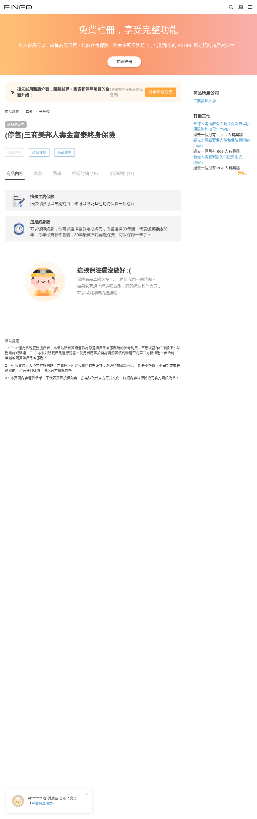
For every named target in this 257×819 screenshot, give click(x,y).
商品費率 (64, 150)
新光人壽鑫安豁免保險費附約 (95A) (35, 492)
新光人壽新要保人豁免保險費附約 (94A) (38, 481)
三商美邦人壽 (16, 447)
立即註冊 (124, 61)
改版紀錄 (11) (121, 171)
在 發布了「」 (52, 800)
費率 (57, 171)
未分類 (44, 109)
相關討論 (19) (85, 171)
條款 (38, 171)
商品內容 (14, 171)
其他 (29, 109)
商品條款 (39, 150)
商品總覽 (12, 109)
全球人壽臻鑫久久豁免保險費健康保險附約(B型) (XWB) (51, 470)
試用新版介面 (219, 91)
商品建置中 (16, 122)
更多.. (242, 503)
